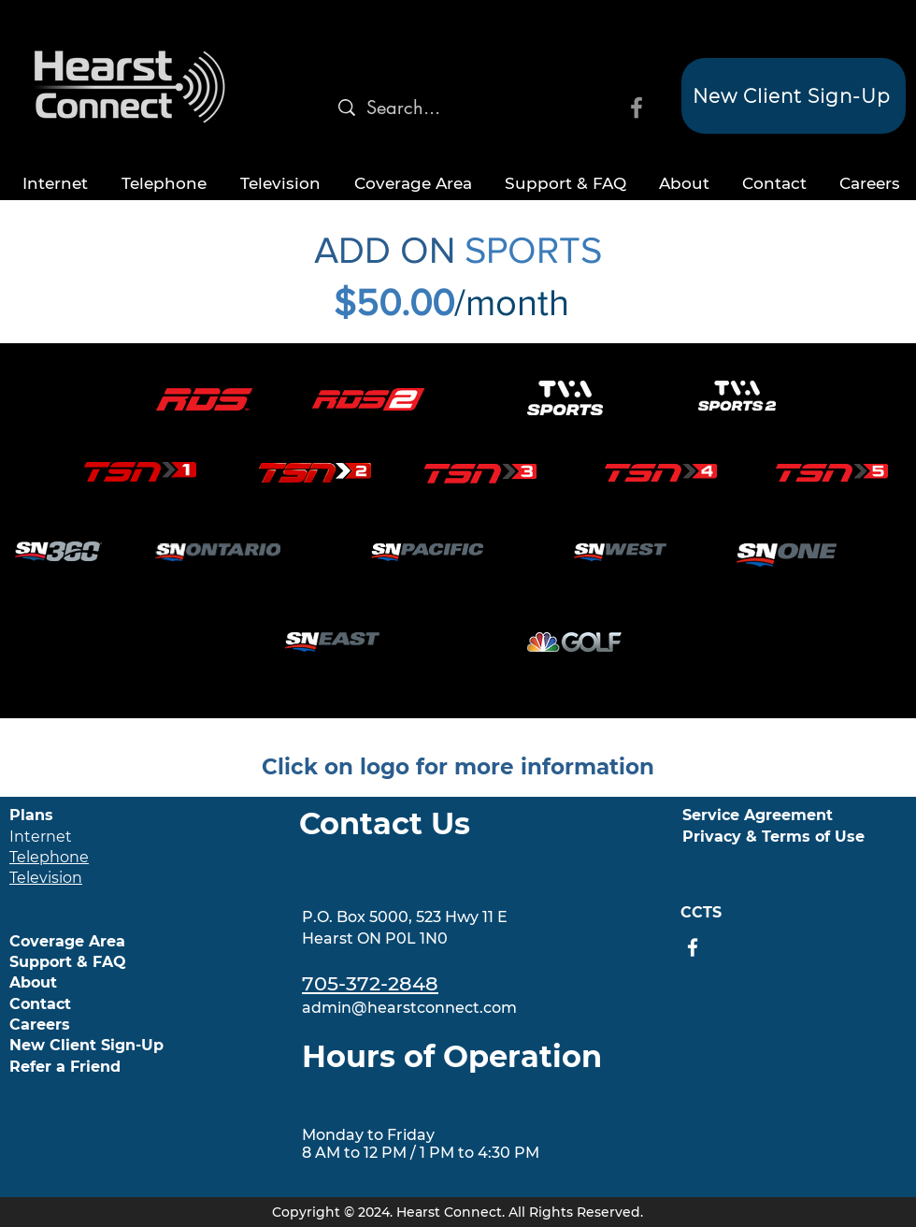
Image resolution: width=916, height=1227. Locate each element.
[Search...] (408, 107)
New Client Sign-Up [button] (86, 1045)
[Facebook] (637, 108)
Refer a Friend (65, 1066)
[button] (793, 96)
